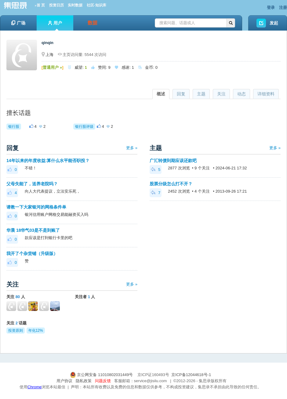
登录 (271, 7)
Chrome (34, 387)
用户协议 (64, 381)
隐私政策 (84, 381)
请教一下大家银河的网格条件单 (36, 207)
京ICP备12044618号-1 (191, 374)
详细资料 (265, 93)
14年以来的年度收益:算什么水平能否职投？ (47, 160)
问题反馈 (103, 381)
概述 (161, 93)
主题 (201, 93)
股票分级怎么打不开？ (171, 183)
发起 (274, 22)
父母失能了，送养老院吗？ (32, 183)
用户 (55, 25)
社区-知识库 (96, 5)
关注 (221, 93)
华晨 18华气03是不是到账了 (33, 230)
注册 (283, 7)
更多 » (131, 148)
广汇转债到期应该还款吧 (173, 160)
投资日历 (56, 5)
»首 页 (40, 5)
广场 (18, 22)
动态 (241, 93)
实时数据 (75, 5)
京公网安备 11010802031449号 (102, 374)
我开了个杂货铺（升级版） (32, 253)
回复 (181, 93)
